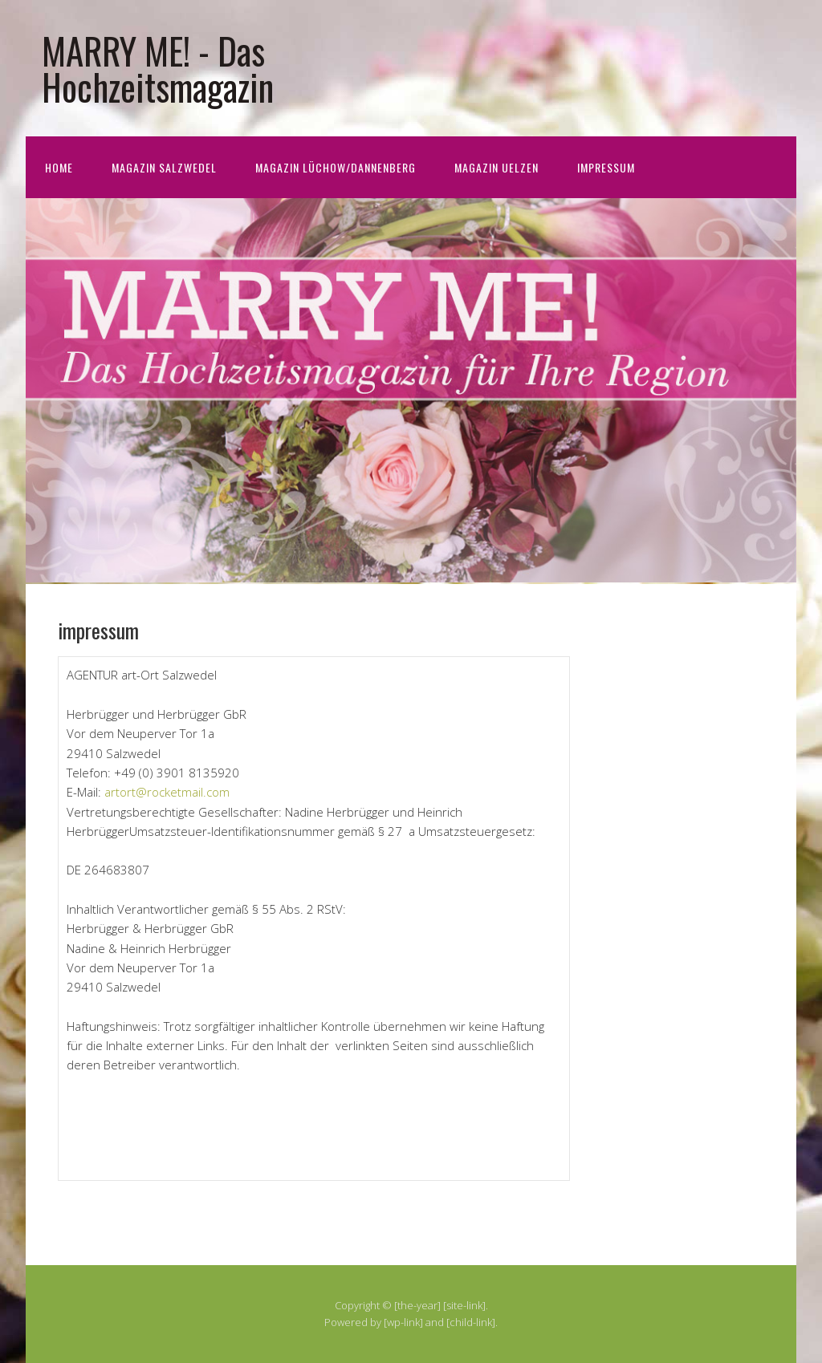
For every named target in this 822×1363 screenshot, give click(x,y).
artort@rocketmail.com (167, 792)
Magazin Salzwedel (164, 167)
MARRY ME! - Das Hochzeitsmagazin (158, 68)
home (59, 167)
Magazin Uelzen (496, 167)
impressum (606, 167)
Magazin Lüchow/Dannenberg (335, 167)
